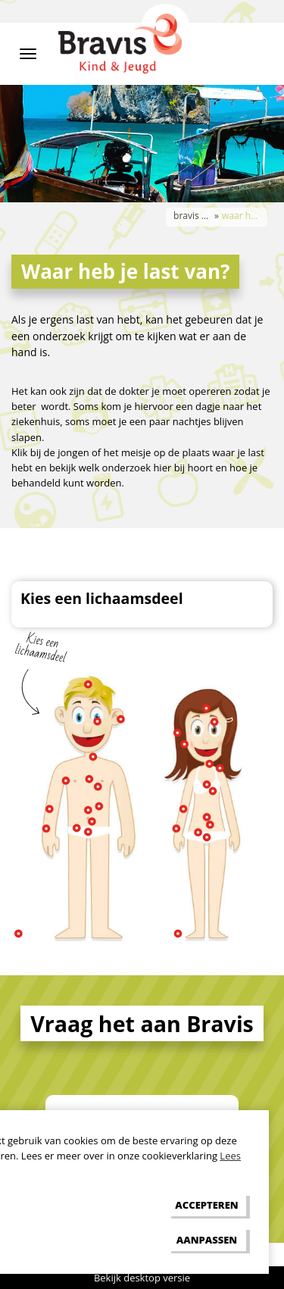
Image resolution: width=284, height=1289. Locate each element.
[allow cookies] (206, 1205)
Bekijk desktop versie (142, 1277)
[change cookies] (206, 1239)
